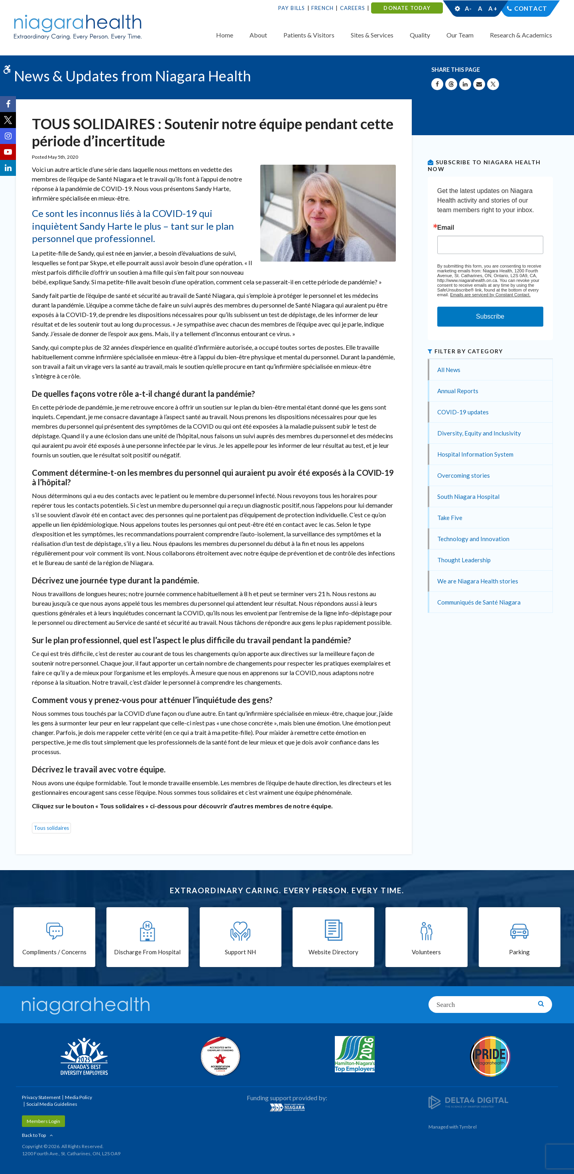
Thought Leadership (464, 559)
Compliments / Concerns (54, 951)
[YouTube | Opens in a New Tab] (8, 152)
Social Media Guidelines (51, 1104)
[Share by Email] (479, 84)
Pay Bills (291, 8)
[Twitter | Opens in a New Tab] (8, 120)
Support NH (240, 951)
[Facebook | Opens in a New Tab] (8, 104)
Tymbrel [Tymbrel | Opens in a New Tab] (468, 1127)
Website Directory (333, 951)
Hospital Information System (475, 454)
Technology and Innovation (473, 538)
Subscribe (490, 316)
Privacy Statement (41, 1097)
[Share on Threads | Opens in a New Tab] (451, 84)
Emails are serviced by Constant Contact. (490, 294)
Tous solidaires (51, 828)
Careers (352, 8)
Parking (519, 951)
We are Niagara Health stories (477, 581)
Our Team (460, 35)
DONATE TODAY (406, 8)
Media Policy (78, 1097)
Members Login (43, 1121)
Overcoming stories (463, 475)
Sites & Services (372, 35)
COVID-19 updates (463, 412)
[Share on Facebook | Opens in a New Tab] (437, 84)
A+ (492, 8)
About (258, 35)
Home (224, 35)
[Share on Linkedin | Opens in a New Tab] (465, 84)
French (322, 8)
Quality (420, 35)
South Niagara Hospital (468, 496)
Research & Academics (521, 35)
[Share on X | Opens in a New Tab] (493, 84)
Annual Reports (457, 390)
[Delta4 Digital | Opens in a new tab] (468, 1102)
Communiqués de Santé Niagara (479, 602)
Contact (530, 8)
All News (448, 369)
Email (445, 228)
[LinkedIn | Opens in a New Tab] (8, 168)
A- (468, 8)
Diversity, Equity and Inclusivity (479, 433)
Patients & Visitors (308, 35)
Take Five (449, 517)
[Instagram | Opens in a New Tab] (8, 136)
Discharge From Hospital (147, 951)
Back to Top (34, 1135)
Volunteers (426, 951)
